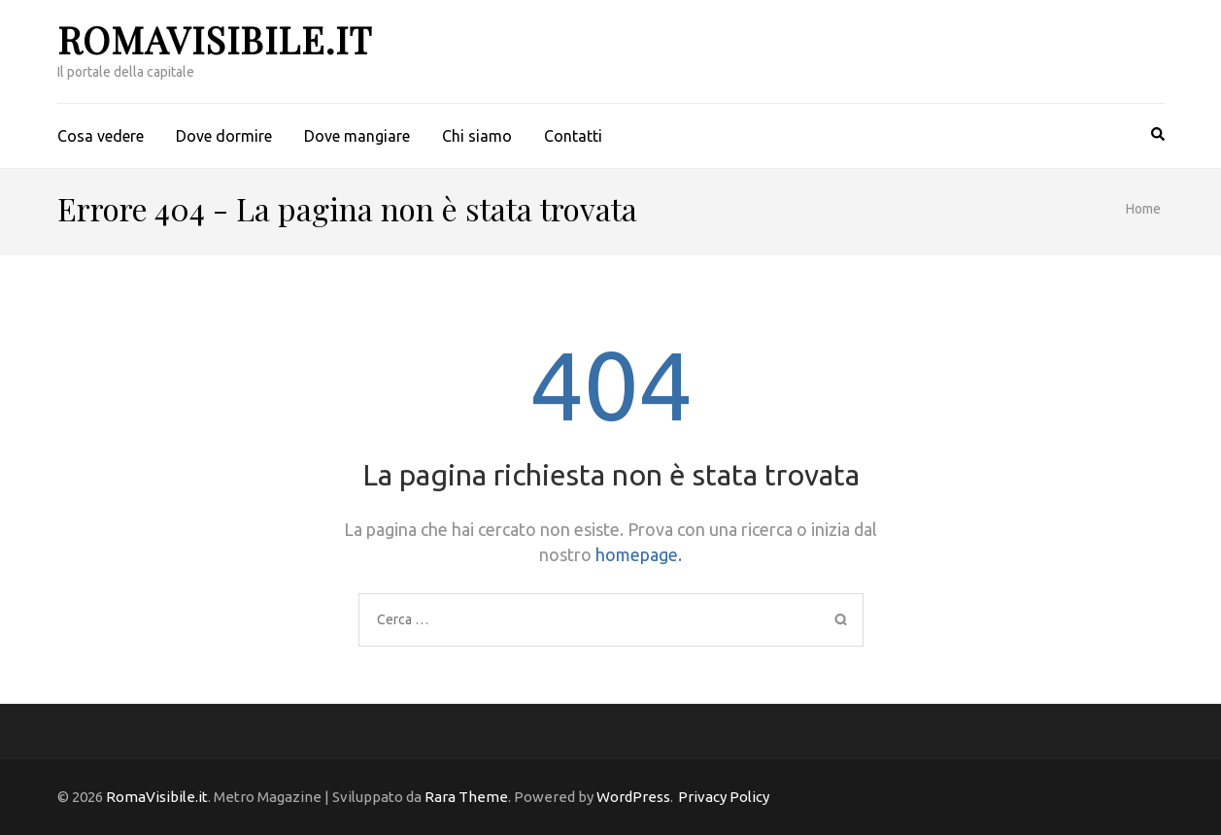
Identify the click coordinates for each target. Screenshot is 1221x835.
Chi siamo (477, 136)
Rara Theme (466, 796)
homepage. (638, 554)
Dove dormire (224, 136)
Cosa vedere (100, 136)
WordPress (633, 796)
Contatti (573, 136)
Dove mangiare (357, 136)
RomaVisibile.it (214, 39)
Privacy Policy (723, 796)
